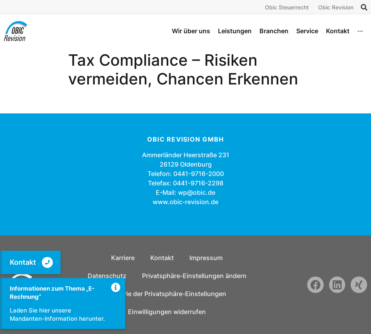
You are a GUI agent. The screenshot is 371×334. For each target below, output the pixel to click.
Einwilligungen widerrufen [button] (167, 312)
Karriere (123, 258)
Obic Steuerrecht (287, 7)
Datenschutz (107, 276)
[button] (364, 7)
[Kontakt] (47, 262)
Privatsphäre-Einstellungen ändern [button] (194, 276)
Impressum (206, 258)
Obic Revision (335, 7)
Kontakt (23, 262)
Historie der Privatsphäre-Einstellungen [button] (167, 294)
